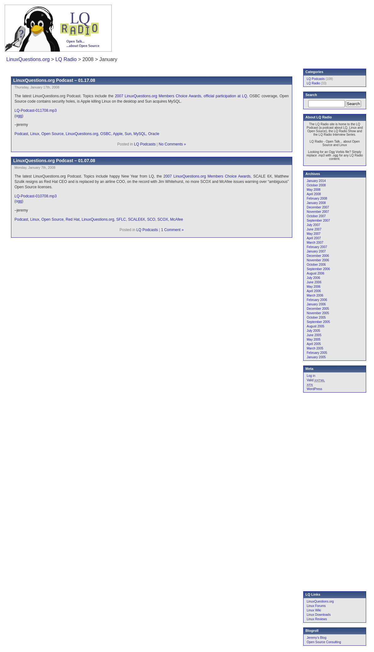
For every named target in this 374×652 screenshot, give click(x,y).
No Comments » (172, 144)
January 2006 (316, 304)
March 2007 (315, 242)
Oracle (153, 134)
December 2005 (318, 308)
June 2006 (314, 282)
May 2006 (314, 286)
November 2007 (318, 211)
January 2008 (316, 203)
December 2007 (318, 207)
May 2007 (314, 233)
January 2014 (316, 181)
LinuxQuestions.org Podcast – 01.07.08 (54, 160)
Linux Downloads (319, 614)
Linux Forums (316, 606)
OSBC (105, 134)
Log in (311, 375)
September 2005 (318, 322)
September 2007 (318, 220)
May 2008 (314, 189)
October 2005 (316, 317)
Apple (118, 134)
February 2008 (317, 198)
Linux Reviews (317, 619)
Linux (34, 134)
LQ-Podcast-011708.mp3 (35, 110)
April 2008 (314, 194)
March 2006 (315, 295)
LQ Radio (66, 59)
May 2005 (314, 339)
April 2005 (314, 344)
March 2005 (315, 348)
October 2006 (316, 264)
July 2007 (313, 225)
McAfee (176, 219)
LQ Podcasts (145, 144)
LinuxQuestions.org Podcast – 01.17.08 (54, 80)
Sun (128, 134)
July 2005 (313, 330)
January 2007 (316, 251)
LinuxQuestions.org (28, 59)
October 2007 (316, 216)
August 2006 (315, 273)
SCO (151, 219)
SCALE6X (136, 219)
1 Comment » (172, 230)
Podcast (21, 134)
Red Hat (73, 219)
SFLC (121, 219)
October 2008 (316, 185)
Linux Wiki (314, 610)
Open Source (52, 134)
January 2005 (316, 357)
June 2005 (314, 335)
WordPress (314, 389)
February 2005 (317, 352)
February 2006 (317, 300)
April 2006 (314, 291)
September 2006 (318, 269)
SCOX (162, 219)
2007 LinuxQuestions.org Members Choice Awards (158, 96)
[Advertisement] (286, 23)
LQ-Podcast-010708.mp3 (35, 196)
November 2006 (318, 260)
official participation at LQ (225, 96)
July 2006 (313, 278)
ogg (19, 116)
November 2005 (318, 313)
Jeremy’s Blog (317, 637)
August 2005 (315, 326)
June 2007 (314, 229)
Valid (316, 380)
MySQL (139, 134)
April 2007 (314, 238)
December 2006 (318, 256)
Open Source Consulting (324, 642)
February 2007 (317, 247)
